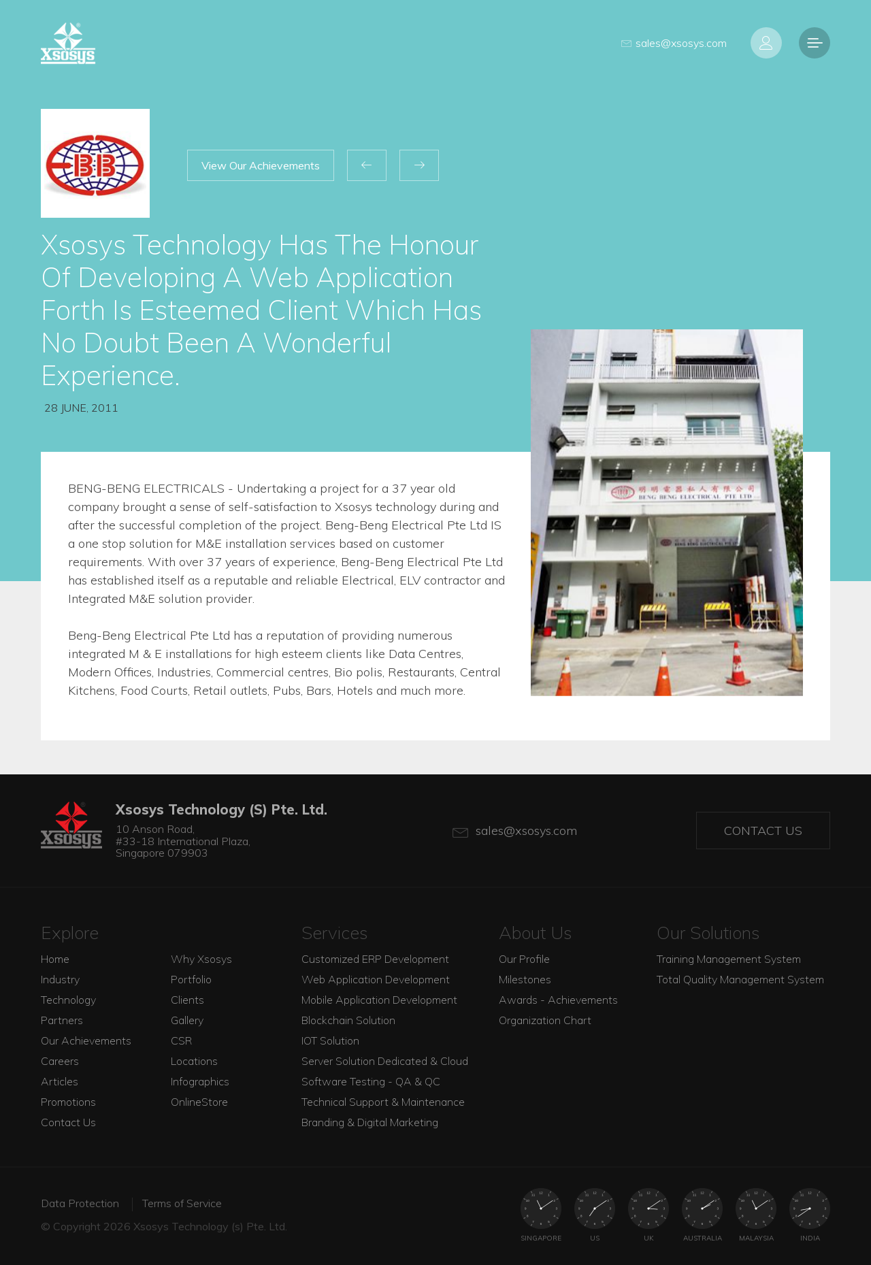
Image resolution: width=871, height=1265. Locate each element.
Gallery (187, 1020)
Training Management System (729, 959)
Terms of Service (182, 1203)
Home (55, 959)
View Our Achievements (260, 165)
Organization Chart (545, 1020)
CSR (181, 1040)
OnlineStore (199, 1101)
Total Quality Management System (740, 979)
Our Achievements (86, 1040)
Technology (68, 999)
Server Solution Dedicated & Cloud (384, 1061)
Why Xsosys (201, 959)
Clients (187, 999)
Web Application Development (375, 979)
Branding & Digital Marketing (369, 1122)
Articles (59, 1081)
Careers (60, 1061)
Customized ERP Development (375, 959)
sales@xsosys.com (674, 43)
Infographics (200, 1081)
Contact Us (763, 830)
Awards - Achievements (558, 999)
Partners (62, 1020)
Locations (194, 1061)
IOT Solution (330, 1040)
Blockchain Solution (348, 1020)
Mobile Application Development (379, 999)
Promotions (68, 1101)
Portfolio (191, 979)
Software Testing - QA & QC (370, 1081)
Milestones (525, 979)
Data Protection (80, 1203)
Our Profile (524, 959)
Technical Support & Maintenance (383, 1101)
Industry (60, 979)
